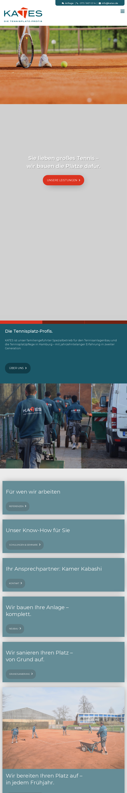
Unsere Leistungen (63, 180)
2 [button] (63, 322)
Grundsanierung (21, 673)
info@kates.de (108, 3)
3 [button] (106, 322)
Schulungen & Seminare (24, 544)
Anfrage (68, 3)
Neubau (15, 628)
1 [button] (21, 322)
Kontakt (15, 583)
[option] (63, 170)
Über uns (17, 368)
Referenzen (17, 506)
